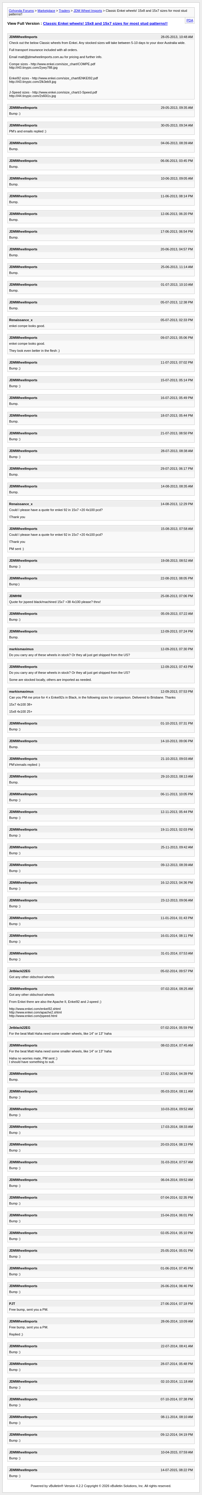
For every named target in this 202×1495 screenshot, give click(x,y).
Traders (64, 10)
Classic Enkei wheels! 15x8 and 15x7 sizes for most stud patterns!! (105, 23)
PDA (189, 20)
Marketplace (46, 10)
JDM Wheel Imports (88, 10)
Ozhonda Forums (21, 10)
